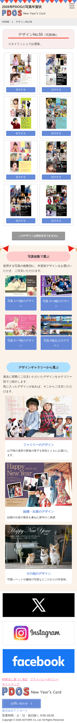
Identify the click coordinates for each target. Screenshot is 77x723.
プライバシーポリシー (44, 679)
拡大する (21, 89)
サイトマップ (10, 684)
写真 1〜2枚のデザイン (20, 303)
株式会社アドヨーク (15, 710)
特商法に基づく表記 (15, 679)
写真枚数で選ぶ (38, 256)
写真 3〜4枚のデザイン (56, 303)
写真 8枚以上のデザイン (56, 343)
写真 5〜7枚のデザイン (20, 343)
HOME (5, 22)
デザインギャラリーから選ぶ (38, 367)
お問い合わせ (21, 703)
